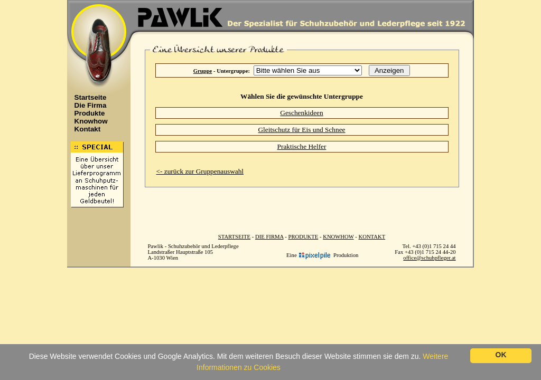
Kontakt (85, 129)
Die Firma (88, 105)
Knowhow (88, 121)
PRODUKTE (303, 237)
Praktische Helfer (302, 146)
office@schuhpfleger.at (429, 258)
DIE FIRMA (269, 237)
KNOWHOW (338, 237)
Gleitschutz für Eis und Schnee (301, 130)
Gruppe (202, 71)
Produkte (87, 113)
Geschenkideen (301, 113)
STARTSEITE (234, 237)
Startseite (88, 97)
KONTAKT (372, 237)
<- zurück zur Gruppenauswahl (200, 171)
